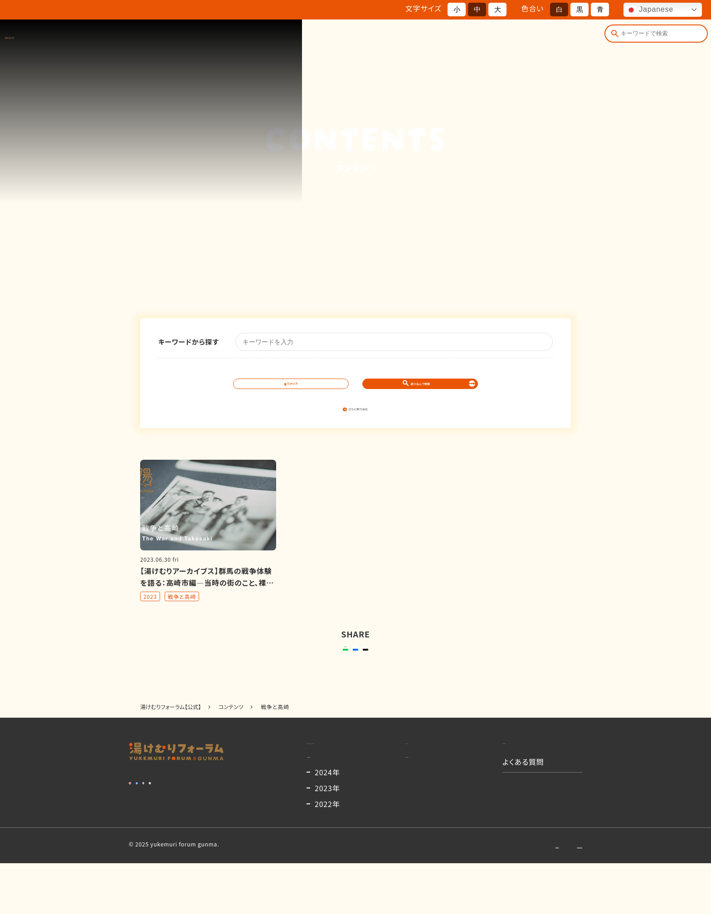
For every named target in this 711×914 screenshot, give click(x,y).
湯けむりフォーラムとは (295, 39)
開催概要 (364, 39)
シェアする (354, 666)
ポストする (412, 666)
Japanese (649, 10)
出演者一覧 (414, 39)
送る (287, 666)
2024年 (327, 822)
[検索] (611, 39)
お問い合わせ (493, 895)
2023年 (327, 838)
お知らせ (462, 39)
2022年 (327, 854)
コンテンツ (510, 39)
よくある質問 (564, 39)
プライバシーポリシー (555, 895)
